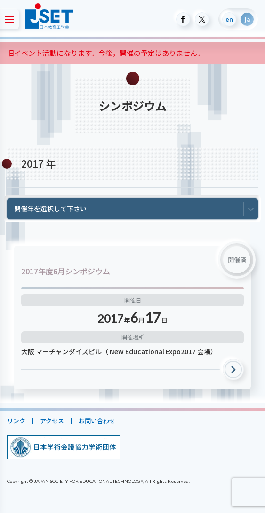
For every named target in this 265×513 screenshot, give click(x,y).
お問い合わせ (97, 420)
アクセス (52, 420)
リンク (16, 420)
